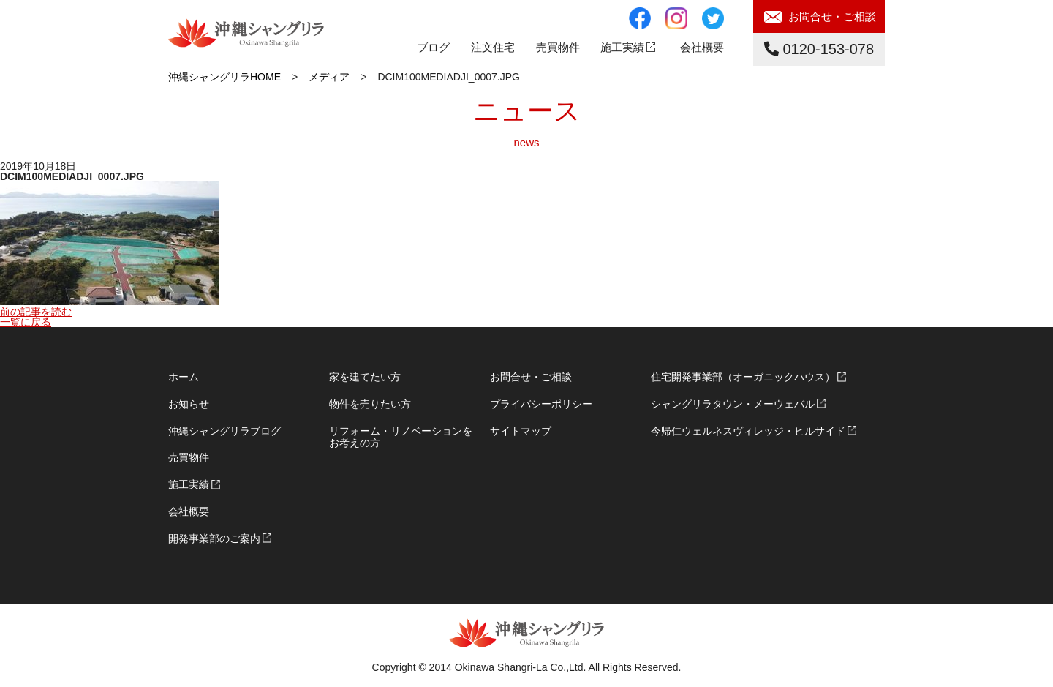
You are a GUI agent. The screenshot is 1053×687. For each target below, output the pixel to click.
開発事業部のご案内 (214, 538)
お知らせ (188, 404)
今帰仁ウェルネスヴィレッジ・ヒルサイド (748, 431)
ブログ (433, 47)
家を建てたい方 (365, 377)
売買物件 (188, 457)
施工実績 (622, 47)
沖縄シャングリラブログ (224, 431)
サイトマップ (520, 431)
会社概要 (702, 47)
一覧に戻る (25, 322)
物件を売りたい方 (370, 404)
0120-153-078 (819, 49)
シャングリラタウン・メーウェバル (733, 404)
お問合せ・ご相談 (832, 16)
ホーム (183, 377)
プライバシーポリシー (541, 404)
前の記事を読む (36, 312)
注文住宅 (493, 47)
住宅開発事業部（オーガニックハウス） (743, 377)
